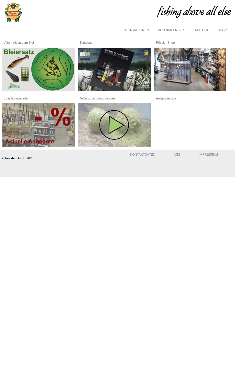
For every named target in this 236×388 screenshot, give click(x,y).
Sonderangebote (16, 98)
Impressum (208, 154)
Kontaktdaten (142, 154)
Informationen (136, 30)
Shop (222, 30)
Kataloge (201, 30)
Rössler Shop (165, 42)
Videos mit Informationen (97, 98)
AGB (177, 154)
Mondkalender (171, 30)
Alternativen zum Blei (19, 42)
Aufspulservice (166, 98)
